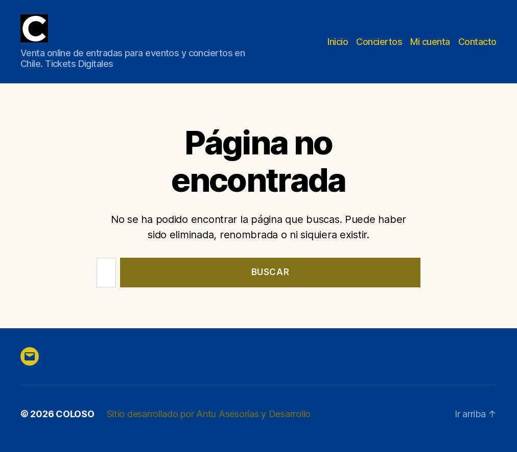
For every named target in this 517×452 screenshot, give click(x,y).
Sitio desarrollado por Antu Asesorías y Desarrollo (209, 414)
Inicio (337, 41)
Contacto (477, 41)
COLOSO (75, 414)
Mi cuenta (430, 41)
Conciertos (379, 41)
